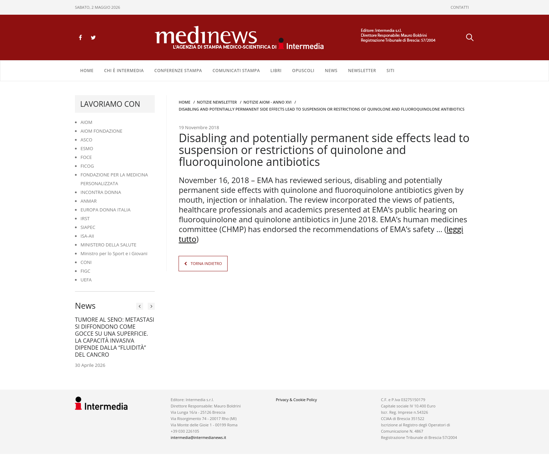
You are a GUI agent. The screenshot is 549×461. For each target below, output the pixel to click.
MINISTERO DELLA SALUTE (109, 245)
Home (86, 71)
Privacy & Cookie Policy (296, 399)
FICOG (87, 166)
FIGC (85, 271)
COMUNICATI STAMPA (236, 71)
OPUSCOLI (303, 71)
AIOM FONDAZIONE (102, 131)
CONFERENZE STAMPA (178, 71)
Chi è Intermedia (124, 71)
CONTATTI (460, 7)
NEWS (331, 71)
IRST (85, 218)
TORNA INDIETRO (206, 263)
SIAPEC (88, 227)
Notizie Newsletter (217, 102)
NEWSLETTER (362, 71)
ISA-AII (87, 236)
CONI (86, 262)
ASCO (86, 140)
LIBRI (276, 71)
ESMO (87, 148)
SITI (391, 71)
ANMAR (89, 201)
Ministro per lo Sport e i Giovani (114, 253)
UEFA (86, 280)
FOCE (86, 157)
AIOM (86, 122)
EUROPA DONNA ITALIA (106, 210)
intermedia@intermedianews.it (198, 437)
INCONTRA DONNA (101, 192)
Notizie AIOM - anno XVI (267, 102)
